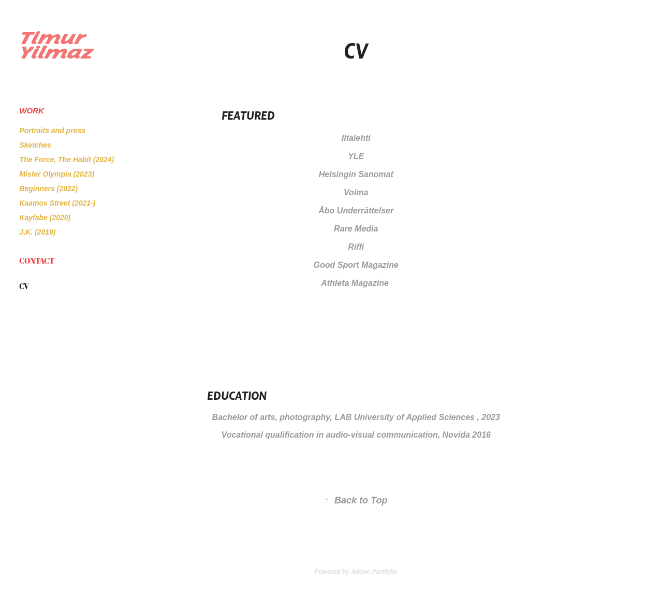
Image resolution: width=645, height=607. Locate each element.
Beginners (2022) (48, 188)
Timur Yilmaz (56, 45)
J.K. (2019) (37, 232)
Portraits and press (52, 130)
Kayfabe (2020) (44, 217)
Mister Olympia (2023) (56, 174)
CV (24, 286)
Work (31, 110)
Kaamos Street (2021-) (57, 203)
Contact (36, 260)
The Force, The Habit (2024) (66, 159)
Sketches (35, 145)
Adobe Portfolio (374, 571)
